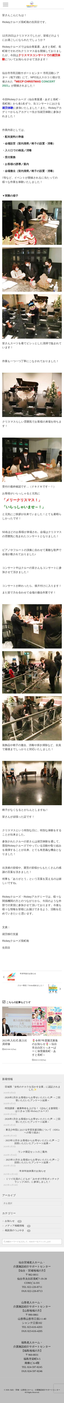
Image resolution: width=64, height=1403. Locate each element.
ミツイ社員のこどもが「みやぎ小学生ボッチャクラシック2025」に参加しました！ (32, 1180)
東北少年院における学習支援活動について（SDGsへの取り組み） (32, 1131)
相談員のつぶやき (18, 1230)
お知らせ (13, 1221)
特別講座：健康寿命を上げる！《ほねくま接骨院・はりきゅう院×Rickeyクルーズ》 (32, 1109)
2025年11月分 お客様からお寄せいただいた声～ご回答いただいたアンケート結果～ (32, 1161)
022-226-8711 (34, 1286)
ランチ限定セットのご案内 (32, 1152)
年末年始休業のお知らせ (32, 1171)
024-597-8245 (34, 1367)
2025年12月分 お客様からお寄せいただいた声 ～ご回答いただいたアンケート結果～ (32, 1142)
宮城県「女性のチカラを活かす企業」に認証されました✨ (32, 1088)
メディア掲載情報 (18, 1225)
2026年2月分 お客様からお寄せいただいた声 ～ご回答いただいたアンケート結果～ (32, 1099)
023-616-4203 (34, 1327)
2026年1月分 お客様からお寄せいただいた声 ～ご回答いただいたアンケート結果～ (32, 1120)
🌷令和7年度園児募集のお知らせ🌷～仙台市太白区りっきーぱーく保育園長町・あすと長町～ (45, 1047)
